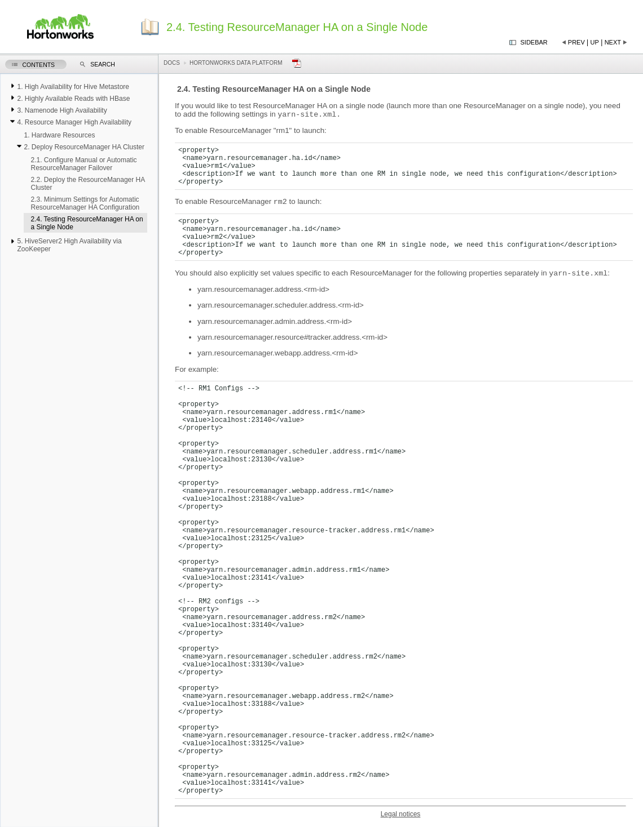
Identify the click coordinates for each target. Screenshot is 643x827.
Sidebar (534, 42)
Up (595, 42)
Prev (576, 42)
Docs (172, 63)
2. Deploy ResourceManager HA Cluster (84, 147)
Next (613, 42)
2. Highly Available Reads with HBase (73, 99)
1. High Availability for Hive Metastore (73, 87)
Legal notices (401, 817)
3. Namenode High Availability (62, 110)
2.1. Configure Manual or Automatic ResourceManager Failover (83, 164)
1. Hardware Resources (59, 135)
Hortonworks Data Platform (236, 63)
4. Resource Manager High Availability (74, 122)
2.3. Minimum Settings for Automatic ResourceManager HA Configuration (84, 203)
